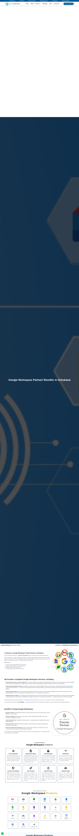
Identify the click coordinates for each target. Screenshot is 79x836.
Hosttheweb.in (55, 0)
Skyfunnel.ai (22, 0)
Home (27, 3)
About (32, 3)
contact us (28, 702)
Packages (45, 3)
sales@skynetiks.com (73, 645)
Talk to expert (69, 3)
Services (38, 3)
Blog (50, 3)
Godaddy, (53, 687)
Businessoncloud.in (66, 0)
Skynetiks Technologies (23, 655)
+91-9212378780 (65, 645)
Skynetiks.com (12, 0)
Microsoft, (49, 687)
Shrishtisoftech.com (44, 0)
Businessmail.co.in (32, 0)
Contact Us (56, 3)
